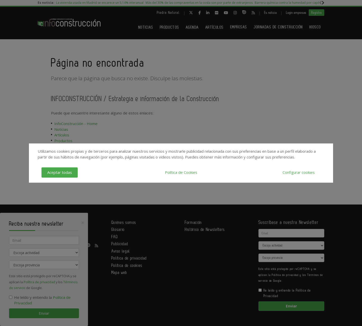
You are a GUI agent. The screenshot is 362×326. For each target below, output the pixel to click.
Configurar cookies (299, 172)
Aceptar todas (59, 172)
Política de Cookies (181, 172)
